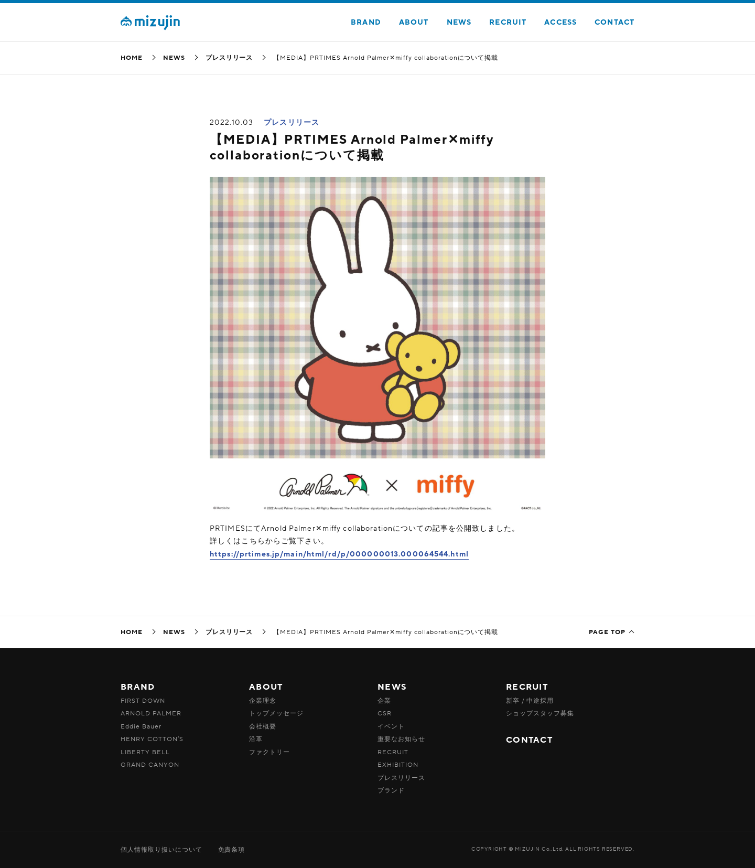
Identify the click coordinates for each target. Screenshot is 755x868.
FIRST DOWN (143, 700)
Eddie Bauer (141, 726)
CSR (385, 713)
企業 (384, 700)
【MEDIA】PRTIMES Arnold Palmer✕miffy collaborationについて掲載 (352, 148)
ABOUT (414, 22)
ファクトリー (269, 752)
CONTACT (614, 22)
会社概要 (262, 726)
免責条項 (231, 849)
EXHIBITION (398, 764)
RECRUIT (507, 22)
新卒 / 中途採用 (530, 700)
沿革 (256, 739)
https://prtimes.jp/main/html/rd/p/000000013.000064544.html (339, 554)
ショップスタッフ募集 (540, 713)
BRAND (366, 22)
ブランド (391, 790)
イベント (391, 726)
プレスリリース (229, 57)
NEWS (459, 22)
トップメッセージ (276, 713)
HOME (132, 57)
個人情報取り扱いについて (161, 849)
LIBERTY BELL (145, 752)
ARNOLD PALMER (151, 713)
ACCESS (560, 22)
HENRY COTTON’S (152, 739)
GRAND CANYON (150, 764)
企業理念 (262, 700)
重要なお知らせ (401, 739)
